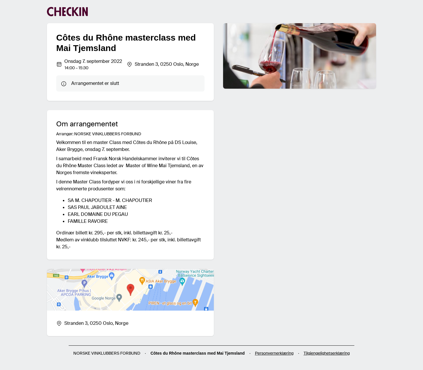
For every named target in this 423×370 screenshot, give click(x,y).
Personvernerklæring (274, 353)
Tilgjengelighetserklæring (327, 353)
